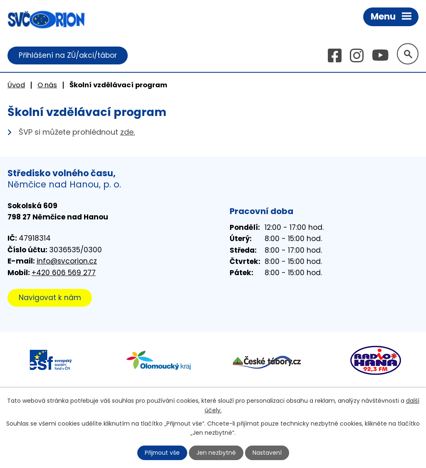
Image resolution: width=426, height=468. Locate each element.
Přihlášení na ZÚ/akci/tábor (68, 55)
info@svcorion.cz (67, 261)
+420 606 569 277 (64, 273)
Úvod (16, 85)
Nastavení (267, 452)
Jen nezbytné (216, 452)
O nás (47, 85)
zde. (127, 132)
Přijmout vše (162, 452)
